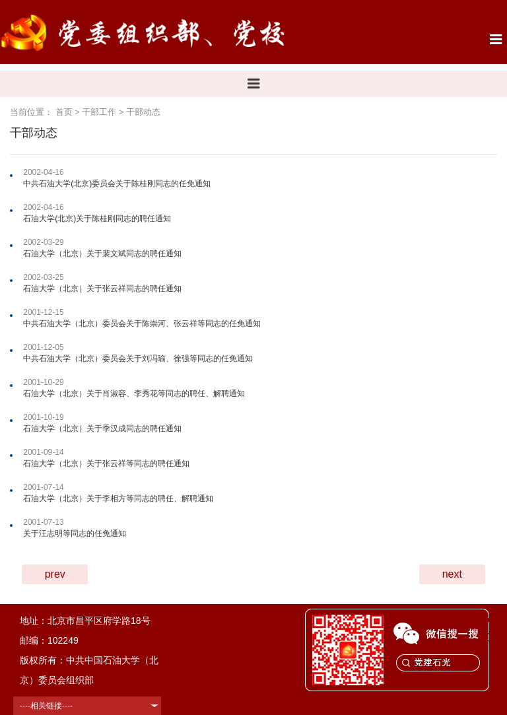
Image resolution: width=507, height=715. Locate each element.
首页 (64, 112)
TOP (489, 629)
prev (55, 574)
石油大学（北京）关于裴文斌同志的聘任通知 (102, 253)
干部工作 (99, 112)
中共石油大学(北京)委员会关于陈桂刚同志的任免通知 (117, 183)
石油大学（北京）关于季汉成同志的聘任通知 (102, 428)
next (452, 574)
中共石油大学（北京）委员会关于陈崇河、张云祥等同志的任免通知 (142, 323)
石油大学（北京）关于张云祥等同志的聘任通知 (106, 463)
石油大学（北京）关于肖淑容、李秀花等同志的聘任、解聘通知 (134, 393)
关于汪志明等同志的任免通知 (74, 533)
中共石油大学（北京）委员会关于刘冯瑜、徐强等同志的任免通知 (138, 358)
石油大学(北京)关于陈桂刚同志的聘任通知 (97, 218)
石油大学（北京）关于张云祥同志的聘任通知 (102, 288)
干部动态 (143, 112)
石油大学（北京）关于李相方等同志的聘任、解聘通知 (118, 498)
